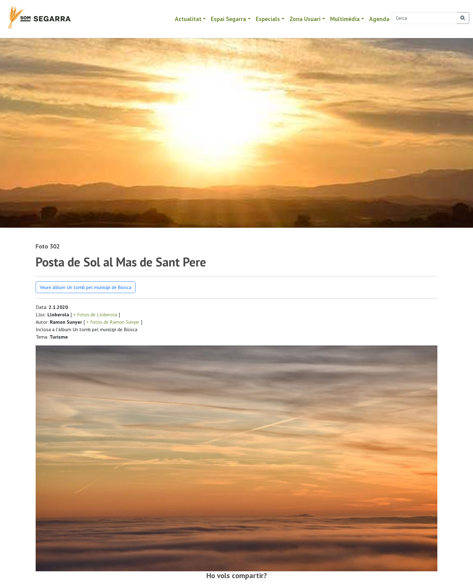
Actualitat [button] (188, 19)
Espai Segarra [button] (228, 19)
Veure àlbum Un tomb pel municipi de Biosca (85, 287)
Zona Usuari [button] (305, 19)
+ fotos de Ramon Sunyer (113, 322)
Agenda (379, 19)
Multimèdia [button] (345, 19)
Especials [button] (268, 19)
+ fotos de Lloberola (95, 314)
